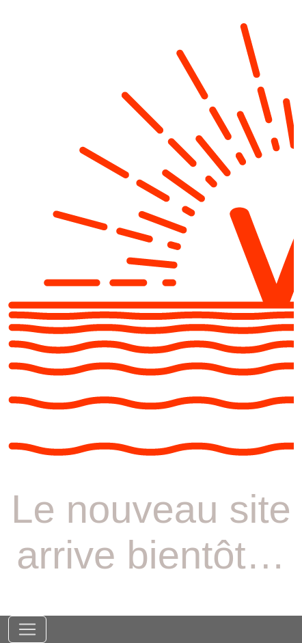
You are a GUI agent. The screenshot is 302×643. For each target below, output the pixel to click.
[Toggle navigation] (27, 629)
